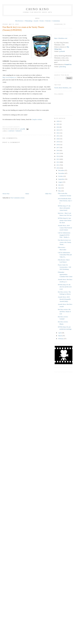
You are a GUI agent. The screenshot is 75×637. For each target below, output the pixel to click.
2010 (58, 168)
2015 (58, 153)
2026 (58, 121)
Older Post (48, 193)
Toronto (18, 131)
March (60, 336)
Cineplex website (37, 119)
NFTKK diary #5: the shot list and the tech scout (65, 287)
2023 (58, 130)
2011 (58, 165)
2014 (58, 156)
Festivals (48, 21)
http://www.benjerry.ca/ (9, 77)
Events (42, 21)
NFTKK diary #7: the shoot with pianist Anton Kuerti (64, 208)
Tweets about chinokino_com (62, 88)
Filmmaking (28, 21)
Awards (36, 21)
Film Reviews (19, 21)
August (60, 182)
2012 (58, 162)
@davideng (62, 66)
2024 (58, 127)
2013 (58, 159)
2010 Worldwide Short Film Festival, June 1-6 (65, 201)
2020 (58, 139)
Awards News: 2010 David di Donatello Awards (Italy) (64, 299)
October (60, 176)
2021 (58, 136)
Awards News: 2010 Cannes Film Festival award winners (65, 228)
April (60, 333)
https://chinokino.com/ (60, 38)
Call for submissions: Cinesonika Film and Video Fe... (65, 255)
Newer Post (6, 193)
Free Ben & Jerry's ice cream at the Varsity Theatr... (64, 242)
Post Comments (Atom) (18, 198)
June (59, 188)
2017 (58, 147)
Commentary (56, 21)
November (61, 173)
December (61, 170)
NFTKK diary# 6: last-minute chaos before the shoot (64, 220)
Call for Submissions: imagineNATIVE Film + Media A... (64, 235)
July (59, 185)
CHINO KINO (37, 9)
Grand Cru (68, 64)
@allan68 (62, 51)
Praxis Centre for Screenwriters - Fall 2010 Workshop (64, 267)
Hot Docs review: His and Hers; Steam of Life (64, 312)
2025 (58, 124)
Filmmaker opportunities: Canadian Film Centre (65, 274)
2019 (58, 142)
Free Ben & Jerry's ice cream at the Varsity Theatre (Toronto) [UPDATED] (23, 28)
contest (11, 131)
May (59, 191)
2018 (58, 144)
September (61, 179)
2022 (58, 133)
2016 (58, 150)
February (61, 338)
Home (27, 193)
